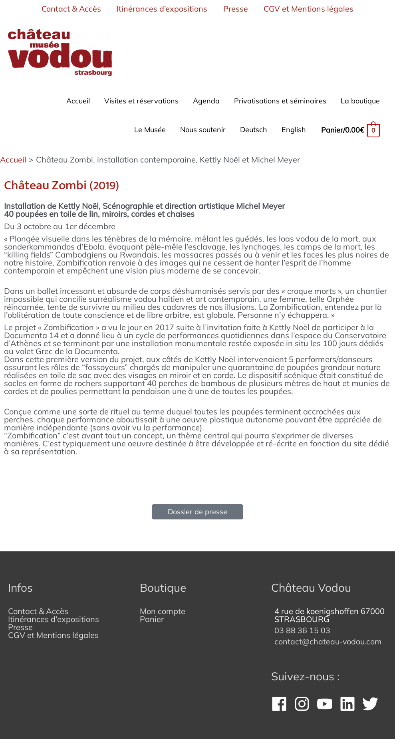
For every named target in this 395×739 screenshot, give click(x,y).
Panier (152, 616)
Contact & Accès (38, 608)
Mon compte (162, 608)
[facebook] (281, 701)
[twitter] (372, 701)
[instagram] (304, 701)
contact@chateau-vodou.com (329, 638)
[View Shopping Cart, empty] (350, 128)
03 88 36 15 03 (302, 627)
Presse (20, 624)
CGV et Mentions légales (53, 632)
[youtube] (327, 701)
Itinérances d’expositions (53, 616)
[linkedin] (349, 701)
